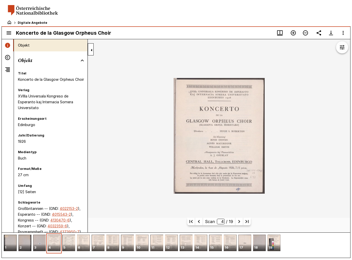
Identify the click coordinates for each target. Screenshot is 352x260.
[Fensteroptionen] (343, 33)
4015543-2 (61, 214)
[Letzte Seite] (247, 221)
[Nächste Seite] (239, 221)
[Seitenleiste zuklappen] (92, 50)
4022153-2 (69, 208)
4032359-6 (57, 226)
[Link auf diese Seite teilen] (319, 33)
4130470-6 (60, 220)
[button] (10, 243)
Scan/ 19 (219, 221)
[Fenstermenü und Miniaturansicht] (280, 33)
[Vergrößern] (293, 33)
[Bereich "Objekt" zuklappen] (82, 60)
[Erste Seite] (191, 221)
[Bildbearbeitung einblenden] (342, 47)
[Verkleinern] (305, 33)
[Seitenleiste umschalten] (9, 33)
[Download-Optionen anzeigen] (331, 33)
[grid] (176, 245)
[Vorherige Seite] (199, 221)
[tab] (8, 45)
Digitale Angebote (32, 23)
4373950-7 (69, 232)
